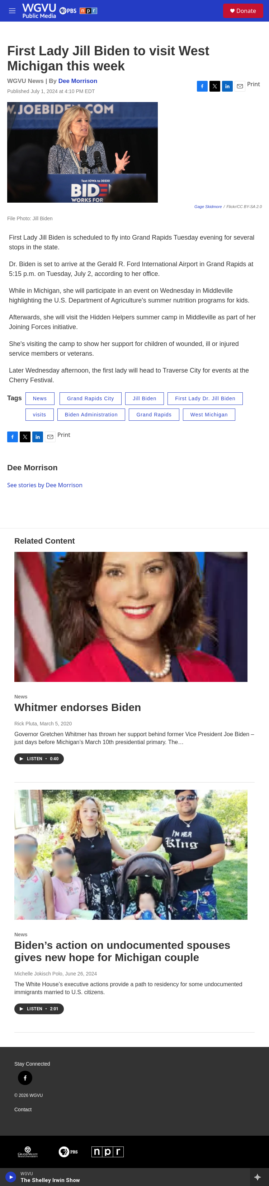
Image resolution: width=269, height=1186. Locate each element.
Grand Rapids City (90, 398)
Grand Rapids (153, 414)
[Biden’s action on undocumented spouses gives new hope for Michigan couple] (130, 855)
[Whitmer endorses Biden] (130, 617)
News (40, 398)
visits (39, 414)
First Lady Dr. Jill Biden (205, 398)
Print (253, 84)
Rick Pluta (25, 723)
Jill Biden (144, 398)
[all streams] (259, 1177)
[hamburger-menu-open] (12, 11)
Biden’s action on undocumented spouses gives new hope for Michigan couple (122, 951)
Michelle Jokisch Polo (38, 974)
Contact (23, 1109)
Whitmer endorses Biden (77, 707)
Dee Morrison (78, 81)
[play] (10, 1177)
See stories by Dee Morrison (44, 485)
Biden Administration (91, 414)
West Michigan (209, 414)
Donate (246, 11)
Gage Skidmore (208, 206)
